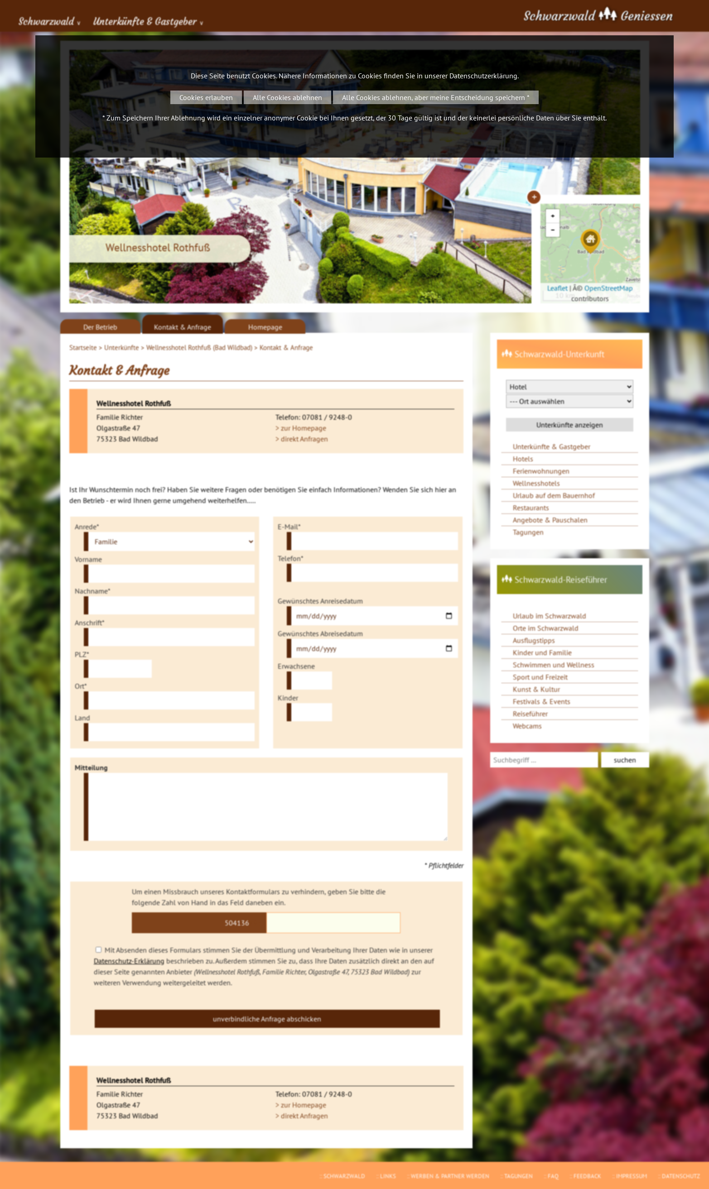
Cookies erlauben (206, 97)
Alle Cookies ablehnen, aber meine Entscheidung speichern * (436, 97)
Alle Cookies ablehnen (287, 97)
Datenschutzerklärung (483, 75)
